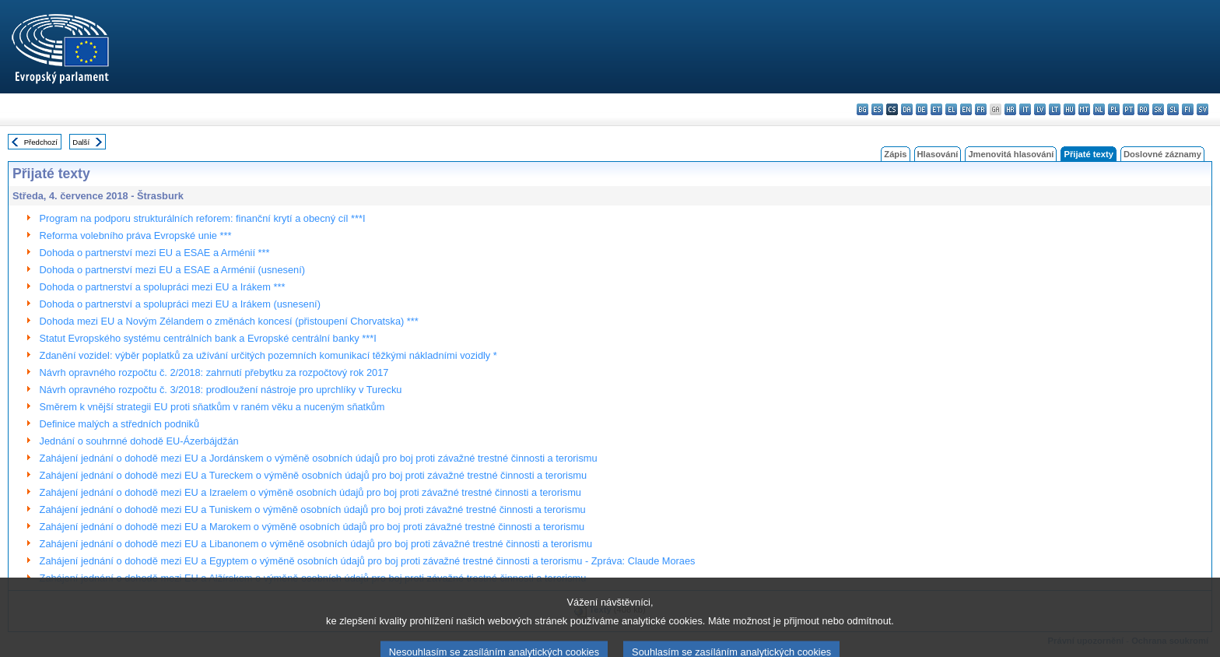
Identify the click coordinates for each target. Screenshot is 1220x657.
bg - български (862, 109)
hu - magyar (1069, 109)
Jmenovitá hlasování (1010, 154)
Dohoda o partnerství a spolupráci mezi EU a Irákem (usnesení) (180, 304)
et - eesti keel (936, 109)
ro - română (1143, 109)
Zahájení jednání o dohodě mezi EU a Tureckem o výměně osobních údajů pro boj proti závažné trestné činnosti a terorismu (313, 475)
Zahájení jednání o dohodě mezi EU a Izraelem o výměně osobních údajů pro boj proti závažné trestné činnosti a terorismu (310, 492)
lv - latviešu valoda (1040, 109)
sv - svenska (1202, 109)
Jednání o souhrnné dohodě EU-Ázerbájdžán (139, 441)
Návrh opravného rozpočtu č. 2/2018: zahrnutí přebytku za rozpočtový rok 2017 (214, 372)
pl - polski (1114, 109)
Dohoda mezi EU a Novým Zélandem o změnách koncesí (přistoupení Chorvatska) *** (229, 321)
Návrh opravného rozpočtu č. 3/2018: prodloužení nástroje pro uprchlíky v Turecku (221, 389)
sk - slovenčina (1158, 109)
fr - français (981, 109)
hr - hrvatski (1010, 109)
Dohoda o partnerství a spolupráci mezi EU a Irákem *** (163, 287)
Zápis (895, 154)
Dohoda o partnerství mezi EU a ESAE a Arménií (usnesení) (172, 270)
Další (80, 142)
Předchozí (41, 142)
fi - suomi (1188, 109)
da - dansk (907, 109)
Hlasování (938, 154)
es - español (877, 109)
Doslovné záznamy (1162, 154)
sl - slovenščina (1173, 109)
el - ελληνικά (951, 109)
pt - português (1128, 109)
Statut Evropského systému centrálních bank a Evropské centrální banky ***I (208, 338)
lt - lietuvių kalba (1054, 109)
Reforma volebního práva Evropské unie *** (136, 235)
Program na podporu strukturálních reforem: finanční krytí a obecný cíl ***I (203, 218)
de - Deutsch (921, 109)
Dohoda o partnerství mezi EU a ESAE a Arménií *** (155, 252)
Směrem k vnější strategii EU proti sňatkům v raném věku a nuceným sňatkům (212, 407)
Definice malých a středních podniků (120, 424)
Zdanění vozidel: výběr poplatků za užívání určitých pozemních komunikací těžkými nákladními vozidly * (268, 355)
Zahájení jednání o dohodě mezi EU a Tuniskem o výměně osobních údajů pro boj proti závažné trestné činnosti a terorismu (313, 509)
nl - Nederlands (1099, 109)
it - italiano (1025, 109)
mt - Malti (1084, 109)
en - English (966, 109)
